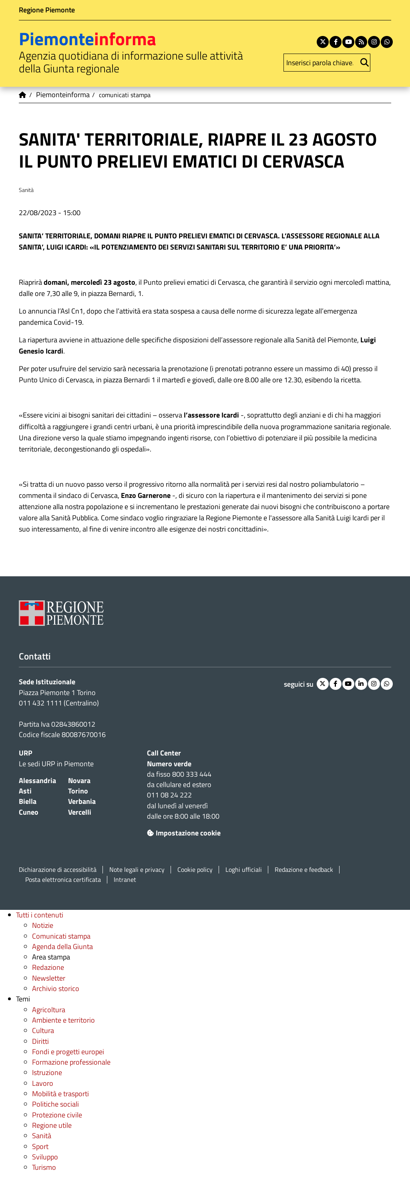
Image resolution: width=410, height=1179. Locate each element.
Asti (25, 790)
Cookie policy (195, 869)
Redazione (48, 967)
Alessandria (37, 780)
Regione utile (52, 1125)
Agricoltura (48, 1009)
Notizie (42, 925)
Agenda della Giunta (62, 946)
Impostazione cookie (184, 832)
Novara (79, 780)
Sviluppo (45, 1156)
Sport (40, 1146)
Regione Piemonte (47, 9)
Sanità (41, 1135)
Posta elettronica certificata (63, 879)
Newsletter (48, 978)
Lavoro (42, 1083)
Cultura (43, 1030)
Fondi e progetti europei (68, 1051)
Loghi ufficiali (243, 869)
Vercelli (79, 812)
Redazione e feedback (304, 869)
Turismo (44, 1167)
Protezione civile (57, 1114)
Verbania (82, 801)
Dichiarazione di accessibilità (57, 869)
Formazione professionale (71, 1062)
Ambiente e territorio (63, 1020)
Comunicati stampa (61, 936)
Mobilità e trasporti (60, 1093)
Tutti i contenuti (39, 914)
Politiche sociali (55, 1104)
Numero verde (169, 763)
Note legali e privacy (137, 869)
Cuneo (28, 812)
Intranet (125, 879)
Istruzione (47, 1072)
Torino (78, 790)
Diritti (40, 1041)
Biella (27, 801)
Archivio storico (55, 988)
